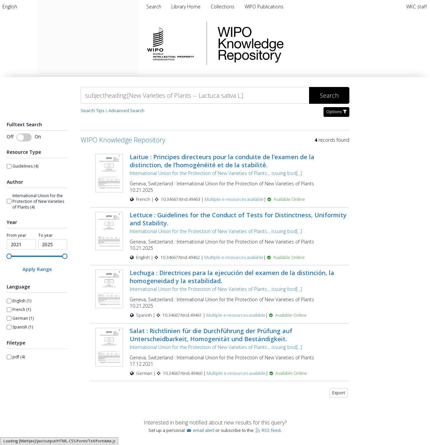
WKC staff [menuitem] (416, 6)
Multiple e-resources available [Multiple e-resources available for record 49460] (236, 373)
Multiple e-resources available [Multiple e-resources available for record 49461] (235, 315)
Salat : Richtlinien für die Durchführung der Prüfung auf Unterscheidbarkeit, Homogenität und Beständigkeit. (211, 335)
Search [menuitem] (153, 6)
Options (336, 112)
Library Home (186, 6)
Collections (223, 6)
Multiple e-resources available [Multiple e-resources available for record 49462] (233, 257)
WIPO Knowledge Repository (278, 43)
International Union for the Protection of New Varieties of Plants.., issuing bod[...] (216, 173)
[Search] (195, 95)
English (9, 6)
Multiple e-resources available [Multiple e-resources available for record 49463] (234, 199)
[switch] (24, 137)
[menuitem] (9, 6)
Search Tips (92, 110)
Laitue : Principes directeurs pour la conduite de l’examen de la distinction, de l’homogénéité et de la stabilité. (222, 161)
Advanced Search (126, 110)
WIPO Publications (264, 6)
